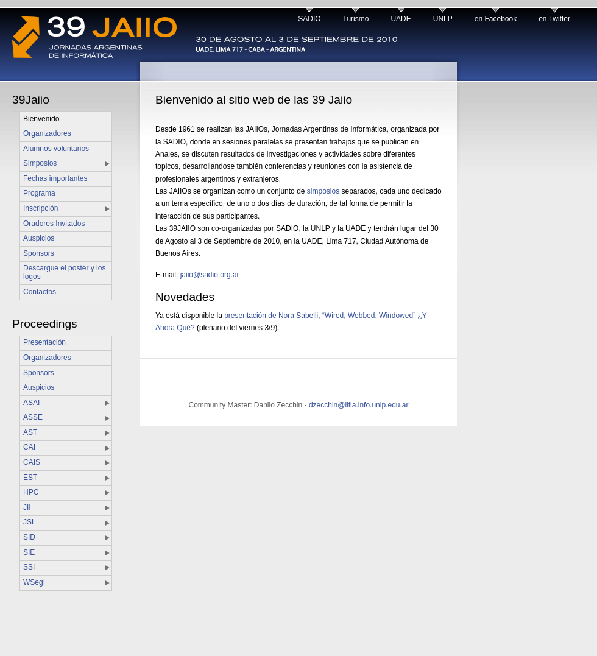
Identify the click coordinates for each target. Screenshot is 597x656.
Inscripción (40, 208)
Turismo (356, 19)
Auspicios (38, 238)
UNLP (443, 19)
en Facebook (496, 19)
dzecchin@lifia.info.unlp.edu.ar (359, 405)
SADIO (309, 19)
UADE (400, 19)
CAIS (31, 462)
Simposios (40, 163)
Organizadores (47, 133)
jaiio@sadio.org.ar (209, 274)
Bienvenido (41, 119)
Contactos (39, 291)
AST (30, 432)
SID (29, 537)
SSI (29, 567)
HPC (30, 492)
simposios (323, 191)
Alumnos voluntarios (56, 148)
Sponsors (38, 253)
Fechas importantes (55, 178)
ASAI (31, 402)
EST (30, 477)
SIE (29, 552)
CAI (29, 447)
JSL (29, 522)
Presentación (44, 342)
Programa (39, 193)
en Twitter (554, 19)
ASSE (33, 417)
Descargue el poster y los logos (64, 272)
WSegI (34, 582)
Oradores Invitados (54, 223)
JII (27, 507)
